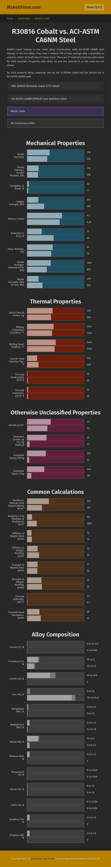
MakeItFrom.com (24, 7)
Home (10, 18)
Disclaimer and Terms (42, 858)
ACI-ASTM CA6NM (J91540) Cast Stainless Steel (39, 98)
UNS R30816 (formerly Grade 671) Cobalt (35, 86)
